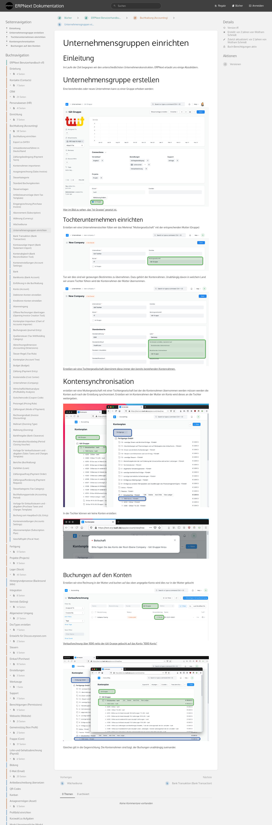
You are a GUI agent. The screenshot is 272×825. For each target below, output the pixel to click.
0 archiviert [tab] (83, 794)
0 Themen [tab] (67, 794)
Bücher (237, 5)
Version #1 (231, 27)
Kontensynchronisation (22, 41)
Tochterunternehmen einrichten (28, 36)
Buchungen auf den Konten (25, 45)
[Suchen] (114, 5)
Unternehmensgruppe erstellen (26, 32)
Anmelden (256, 5)
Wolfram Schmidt (237, 42)
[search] (136, 6)
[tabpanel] (136, 803)
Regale (220, 5)
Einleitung (14, 28)
